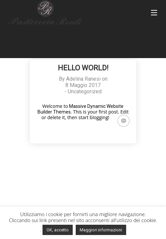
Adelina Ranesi (83, 79)
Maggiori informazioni (101, 229)
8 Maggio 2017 (83, 85)
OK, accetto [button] (57, 229)
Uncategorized (85, 91)
